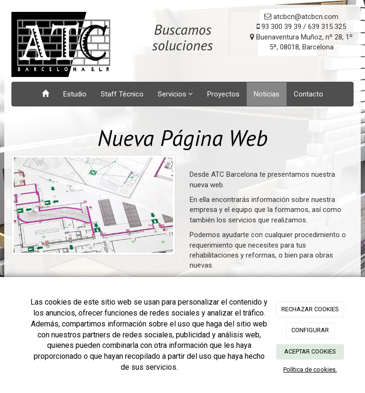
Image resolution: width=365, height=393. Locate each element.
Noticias (266, 94)
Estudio (74, 94)
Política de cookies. (310, 369)
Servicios (175, 94)
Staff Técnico (122, 94)
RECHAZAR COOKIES (310, 309)
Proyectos (223, 94)
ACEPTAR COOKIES (310, 351)
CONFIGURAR (310, 330)
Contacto (308, 94)
